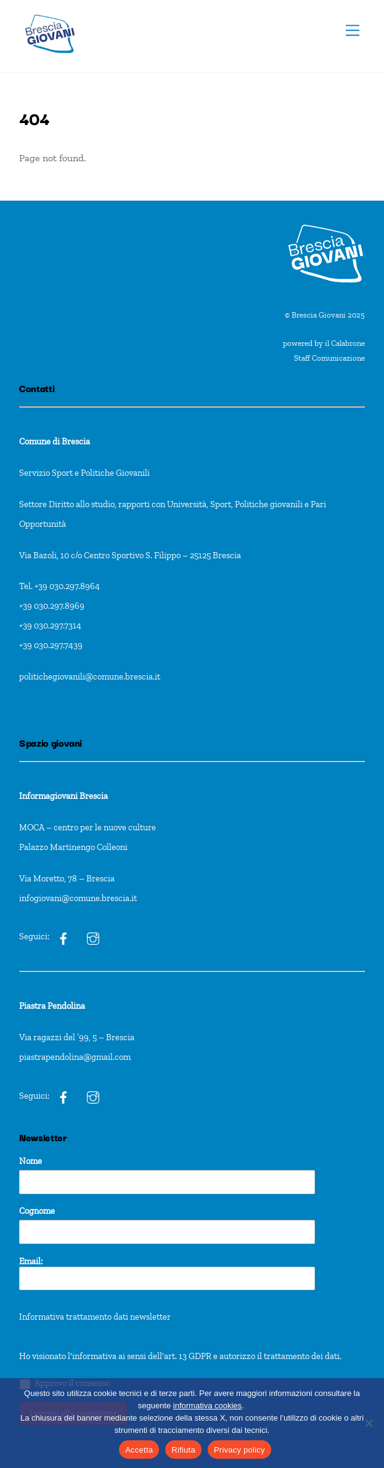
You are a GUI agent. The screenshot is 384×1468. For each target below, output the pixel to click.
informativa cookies (207, 1405)
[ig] (63, 936)
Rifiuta (183, 1449)
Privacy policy (239, 1449)
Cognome (37, 1210)
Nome (30, 1160)
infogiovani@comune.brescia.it (78, 898)
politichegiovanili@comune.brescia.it (89, 676)
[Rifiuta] (368, 1423)
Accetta (139, 1449)
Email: (167, 1273)
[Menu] (352, 30)
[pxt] (63, 1095)
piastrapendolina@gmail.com (75, 1056)
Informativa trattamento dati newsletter (95, 1316)
